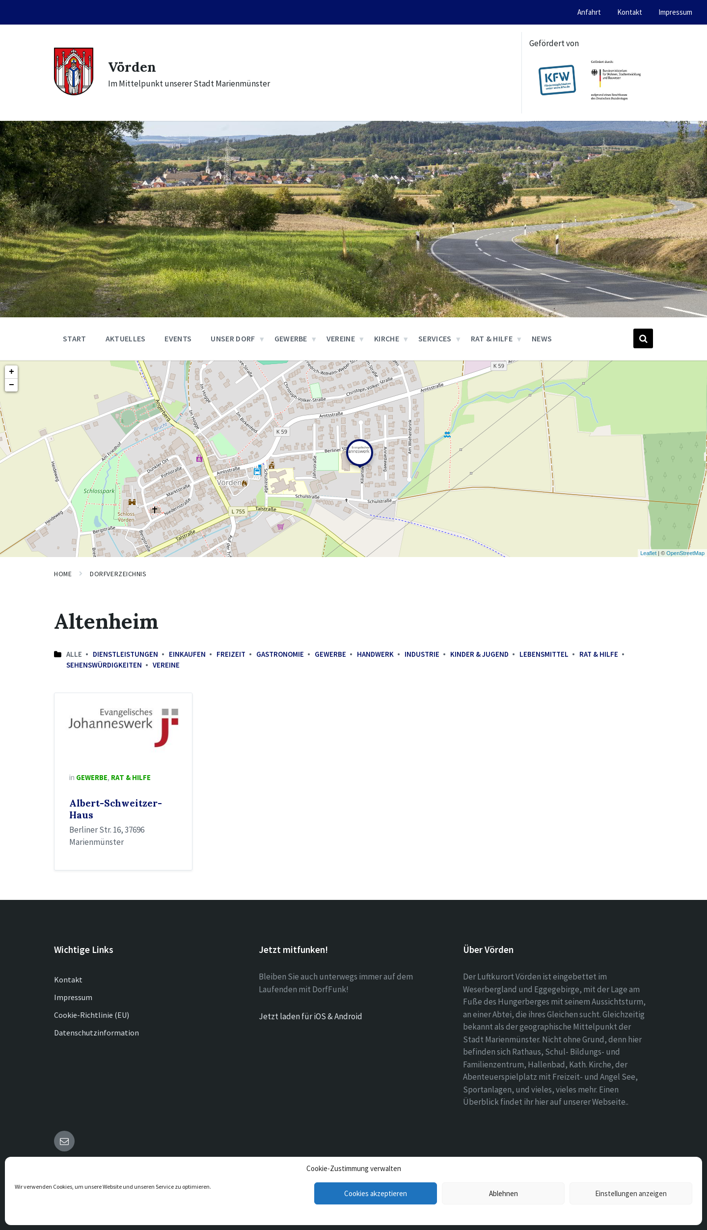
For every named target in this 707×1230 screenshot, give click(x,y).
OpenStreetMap (685, 553)
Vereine (166, 665)
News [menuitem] (542, 338)
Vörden (134, 66)
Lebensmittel (544, 654)
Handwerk (375, 654)
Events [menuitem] (177, 338)
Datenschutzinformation (96, 1032)
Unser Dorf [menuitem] (233, 338)
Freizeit (231, 654)
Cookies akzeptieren (375, 1193)
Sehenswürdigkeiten (104, 665)
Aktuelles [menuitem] (126, 338)
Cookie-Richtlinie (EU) (91, 1015)
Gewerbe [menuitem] (290, 338)
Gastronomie (280, 654)
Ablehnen (503, 1193)
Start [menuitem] (74, 338)
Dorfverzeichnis (118, 573)
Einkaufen (187, 654)
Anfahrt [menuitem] (589, 12)
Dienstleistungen (125, 654)
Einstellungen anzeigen (631, 1193)
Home (63, 573)
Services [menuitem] (435, 338)
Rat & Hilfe (598, 654)
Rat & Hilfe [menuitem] (492, 338)
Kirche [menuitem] (386, 338)
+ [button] (11, 372)
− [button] (11, 385)
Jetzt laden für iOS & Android (310, 1016)
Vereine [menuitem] (340, 338)
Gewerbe (330, 654)
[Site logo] (73, 92)
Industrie (422, 654)
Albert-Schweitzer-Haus (115, 809)
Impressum (73, 997)
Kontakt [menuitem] (629, 12)
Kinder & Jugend (479, 654)
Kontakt (68, 979)
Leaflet (648, 553)
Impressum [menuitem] (675, 12)
